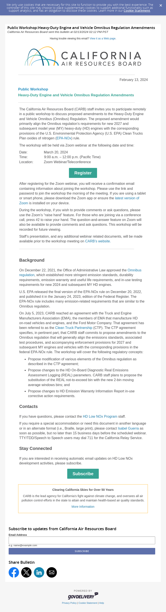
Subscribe (83, 473)
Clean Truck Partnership (73, 328)
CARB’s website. (98, 241)
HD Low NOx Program (100, 416)
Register (83, 173)
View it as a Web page (102, 38)
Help (101, 603)
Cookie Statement (137, 10)
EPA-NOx (64, 138)
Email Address (18, 534)
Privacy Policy (69, 603)
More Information (83, 506)
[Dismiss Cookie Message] (160, 4)
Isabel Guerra (128, 428)
